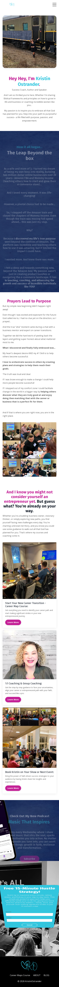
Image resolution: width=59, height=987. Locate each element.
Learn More (13, 622)
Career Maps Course (20, 975)
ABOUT (37, 975)
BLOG (46, 975)
